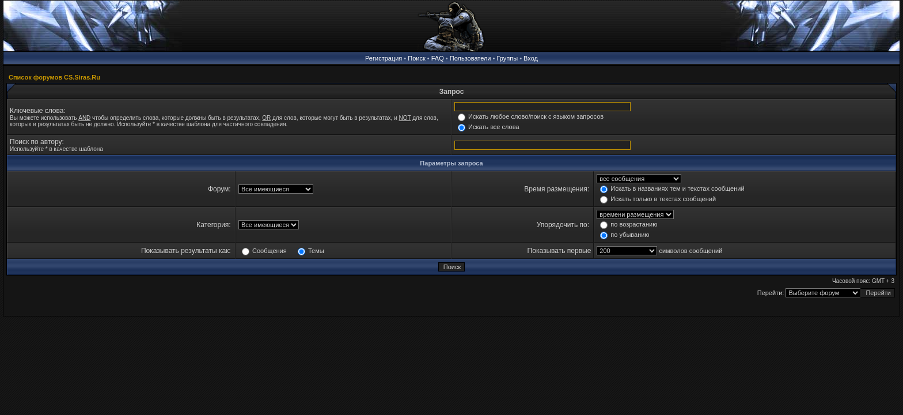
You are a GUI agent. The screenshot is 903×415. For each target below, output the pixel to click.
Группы (507, 58)
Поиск (416, 58)
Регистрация (383, 58)
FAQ (437, 58)
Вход (530, 58)
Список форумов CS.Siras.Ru (54, 77)
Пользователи (470, 58)
